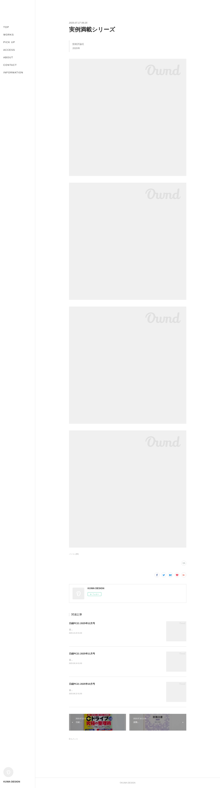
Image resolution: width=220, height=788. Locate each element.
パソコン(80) (74, 554)
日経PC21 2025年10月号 (82, 684)
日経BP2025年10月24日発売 (82, 629)
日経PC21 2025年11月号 (82, 653)
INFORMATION (13, 72)
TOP (6, 27)
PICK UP (9, 42)
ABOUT (8, 57)
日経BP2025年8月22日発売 (81, 690)
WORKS (8, 34)
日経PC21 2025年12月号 (82, 623)
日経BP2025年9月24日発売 (81, 660)
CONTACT (10, 65)
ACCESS (9, 50)
